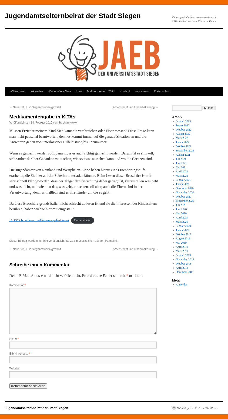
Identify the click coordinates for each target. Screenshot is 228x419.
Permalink (111, 240)
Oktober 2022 (183, 129)
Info (45, 240)
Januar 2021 (182, 184)
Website (14, 368)
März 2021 (182, 175)
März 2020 (182, 221)
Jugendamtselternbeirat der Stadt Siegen (73, 16)
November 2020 (185, 192)
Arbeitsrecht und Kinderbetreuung (135, 107)
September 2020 (185, 200)
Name (14, 338)
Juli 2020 (181, 205)
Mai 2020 (181, 213)
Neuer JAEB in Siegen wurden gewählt (35, 107)
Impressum (141, 91)
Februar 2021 (183, 179)
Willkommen (18, 91)
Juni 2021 (181, 163)
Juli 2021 (181, 159)
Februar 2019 (183, 255)
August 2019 (183, 238)
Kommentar (17, 285)
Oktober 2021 (183, 146)
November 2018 (185, 259)
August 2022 (183, 133)
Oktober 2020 (183, 196)
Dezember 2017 (185, 272)
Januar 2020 (182, 230)
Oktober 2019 (183, 234)
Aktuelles (37, 91)
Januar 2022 (182, 142)
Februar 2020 (183, 226)
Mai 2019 (181, 242)
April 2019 (182, 246)
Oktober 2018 (183, 263)
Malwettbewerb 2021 (101, 91)
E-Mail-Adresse (19, 353)
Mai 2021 (181, 167)
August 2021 (183, 154)
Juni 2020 (181, 209)
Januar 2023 (182, 125)
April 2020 (182, 217)
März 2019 (182, 251)
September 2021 (185, 150)
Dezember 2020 (185, 188)
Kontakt (125, 91)
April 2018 (182, 267)
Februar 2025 (183, 121)
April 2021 (182, 171)
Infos (79, 91)
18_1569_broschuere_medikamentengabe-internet (39, 220)
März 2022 (182, 138)
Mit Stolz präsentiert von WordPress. (197, 408)
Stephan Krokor (68, 122)
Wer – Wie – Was (59, 91)
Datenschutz (162, 91)
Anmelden (182, 284)
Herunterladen (82, 220)
